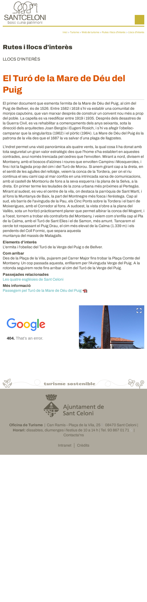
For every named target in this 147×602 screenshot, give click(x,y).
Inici (65, 32)
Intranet (64, 445)
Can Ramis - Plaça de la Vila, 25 (73, 425)
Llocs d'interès (136, 32)
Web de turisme (90, 32)
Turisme (74, 32)
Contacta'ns (73, 435)
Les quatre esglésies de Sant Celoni (33, 279)
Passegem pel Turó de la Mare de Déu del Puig (42, 291)
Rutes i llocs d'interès (113, 32)
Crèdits (83, 445)
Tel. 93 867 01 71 (115, 430)
